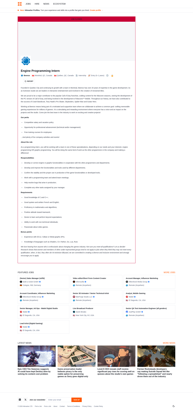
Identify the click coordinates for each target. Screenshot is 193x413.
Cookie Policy (98, 406)
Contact (62, 406)
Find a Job (38, 406)
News (46, 4)
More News (169, 343)
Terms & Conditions (73, 406)
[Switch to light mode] (173, 406)
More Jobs (169, 272)
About (55, 406)
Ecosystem (59, 4)
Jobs (28, 4)
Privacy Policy (87, 406)
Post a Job (47, 406)
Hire (37, 4)
